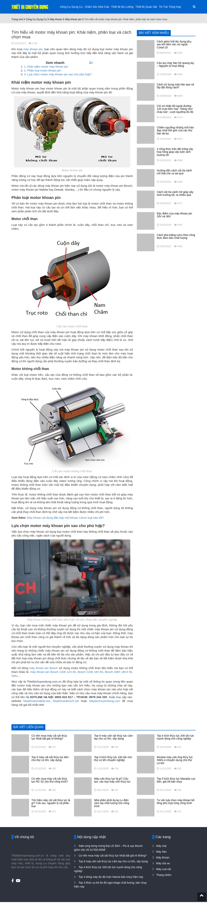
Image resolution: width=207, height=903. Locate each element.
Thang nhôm (163, 874)
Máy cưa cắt (163, 869)
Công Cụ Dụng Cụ (71, 6)
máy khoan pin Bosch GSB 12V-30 (53, 671)
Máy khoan (56, 19)
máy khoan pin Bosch (43, 668)
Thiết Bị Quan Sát (146, 6)
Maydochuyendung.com (104, 701)
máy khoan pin (33, 49)
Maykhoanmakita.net (36, 701)
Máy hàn (161, 851)
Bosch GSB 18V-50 (90, 671)
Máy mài (161, 845)
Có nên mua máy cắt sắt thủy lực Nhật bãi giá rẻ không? (112, 855)
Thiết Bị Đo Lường (122, 6)
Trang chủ (17, 19)
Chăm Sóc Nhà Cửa (97, 6)
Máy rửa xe (163, 863)
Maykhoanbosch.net (66, 701)
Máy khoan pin (73, 19)
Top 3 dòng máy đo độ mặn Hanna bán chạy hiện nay (110, 876)
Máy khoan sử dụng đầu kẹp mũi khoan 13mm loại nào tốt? (65, 517)
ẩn (91, 63)
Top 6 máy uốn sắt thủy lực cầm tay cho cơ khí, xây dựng (113, 861)
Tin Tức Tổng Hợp (170, 6)
